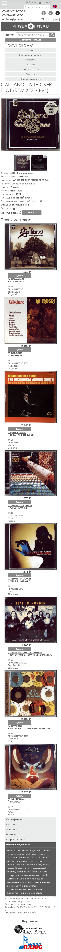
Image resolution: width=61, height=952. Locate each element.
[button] (57, 97)
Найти (52, 35)
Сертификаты (30, 69)
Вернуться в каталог (30, 54)
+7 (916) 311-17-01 (13, 15)
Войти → (31, 2)
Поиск (10, 34)
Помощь (30, 74)
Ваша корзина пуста (37, 7)
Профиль (30, 59)
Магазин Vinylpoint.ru (18, 844)
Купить (32, 212)
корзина (45, 2)
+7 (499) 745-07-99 (13, 11)
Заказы (31, 64)
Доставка (11, 829)
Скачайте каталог (30, 39)
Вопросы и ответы (30, 79)
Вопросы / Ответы (16, 839)
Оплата (10, 824)
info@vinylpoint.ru (13, 19)
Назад (30, 50)
